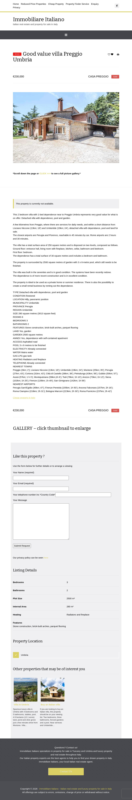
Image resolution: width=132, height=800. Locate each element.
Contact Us (66, 771)
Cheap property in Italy (24, 397)
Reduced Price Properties (33, 4)
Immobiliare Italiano (38, 19)
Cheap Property (56, 4)
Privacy (16, 7)
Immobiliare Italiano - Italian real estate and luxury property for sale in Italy (75, 788)
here (46, 557)
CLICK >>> (45, 173)
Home (16, 4)
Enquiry (95, 4)
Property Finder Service (77, 4)
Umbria (24, 655)
